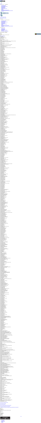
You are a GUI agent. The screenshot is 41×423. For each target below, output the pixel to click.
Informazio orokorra (3, 28)
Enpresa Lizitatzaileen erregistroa (4, 6)
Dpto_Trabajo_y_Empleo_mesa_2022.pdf (4, 402)
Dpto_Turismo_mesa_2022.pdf (3, 403)
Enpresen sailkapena (3, 22)
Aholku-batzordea (3, 23)
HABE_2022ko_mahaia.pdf (2, 404)
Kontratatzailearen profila (3, 5)
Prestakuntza (2, 26)
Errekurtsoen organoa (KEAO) (4, 8)
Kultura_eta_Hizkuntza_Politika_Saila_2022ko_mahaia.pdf (5, 405)
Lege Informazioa (3, 420)
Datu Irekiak (2, 9)
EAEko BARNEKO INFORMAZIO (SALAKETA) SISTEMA (7, 10)
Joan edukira (1, 0)
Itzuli (20, 416)
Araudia (2, 24)
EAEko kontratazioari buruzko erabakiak (5, 25)
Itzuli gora (2, 422)
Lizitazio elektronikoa (3, 21)
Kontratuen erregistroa (3, 7)
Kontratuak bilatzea (3, 29)
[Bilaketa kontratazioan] (2, 4)
